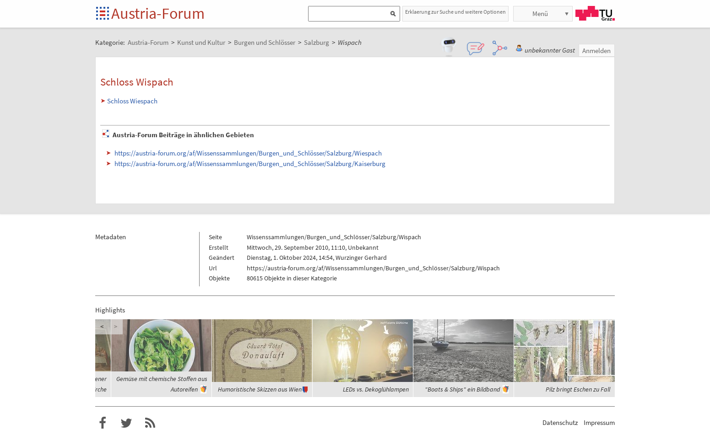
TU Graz (595, 13)
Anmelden (596, 50)
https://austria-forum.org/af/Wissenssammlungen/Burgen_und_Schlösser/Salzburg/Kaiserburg (249, 163)
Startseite (103, 14)
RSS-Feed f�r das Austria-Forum (150, 423)
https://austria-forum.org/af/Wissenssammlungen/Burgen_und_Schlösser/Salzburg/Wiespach (248, 153)
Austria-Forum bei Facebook (102, 423)
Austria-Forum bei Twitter (126, 423)
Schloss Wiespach (132, 101)
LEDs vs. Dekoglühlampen (376, 389)
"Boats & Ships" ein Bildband (462, 389)
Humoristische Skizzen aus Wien (260, 389)
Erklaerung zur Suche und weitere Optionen (455, 11)
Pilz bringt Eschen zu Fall (578, 389)
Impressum (599, 422)
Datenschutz (560, 422)
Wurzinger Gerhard (361, 257)
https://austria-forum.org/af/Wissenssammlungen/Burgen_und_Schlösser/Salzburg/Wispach (373, 268)
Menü (540, 13)
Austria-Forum (158, 13)
